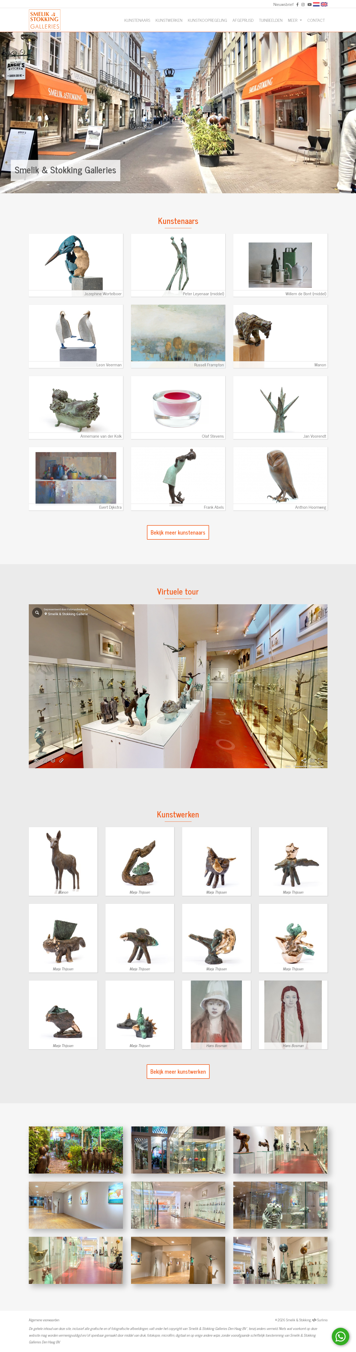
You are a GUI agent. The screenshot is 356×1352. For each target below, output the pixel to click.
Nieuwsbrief (283, 4)
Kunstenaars (137, 19)
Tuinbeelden (271, 19)
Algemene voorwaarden (44, 1320)
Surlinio (322, 1320)
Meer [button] (293, 19)
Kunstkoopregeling (207, 19)
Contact (316, 19)
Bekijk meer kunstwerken (178, 1071)
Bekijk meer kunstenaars (178, 532)
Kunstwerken (169, 19)
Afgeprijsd (242, 19)
